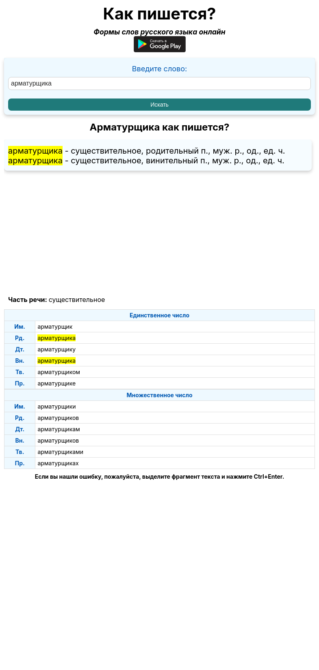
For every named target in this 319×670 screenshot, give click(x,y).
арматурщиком (58, 371)
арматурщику (56, 349)
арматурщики (56, 406)
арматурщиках (57, 463)
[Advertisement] (159, 233)
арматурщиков (58, 417)
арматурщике (56, 383)
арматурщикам (58, 429)
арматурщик (54, 326)
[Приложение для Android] (160, 49)
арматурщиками (60, 451)
